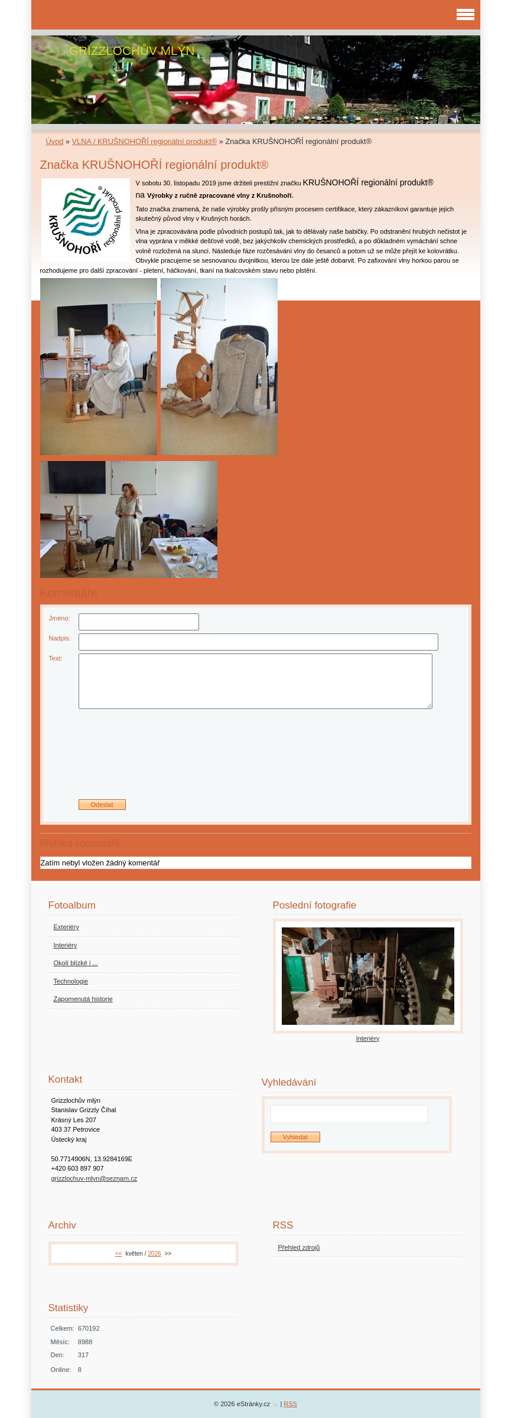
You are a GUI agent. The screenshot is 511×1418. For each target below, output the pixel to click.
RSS (290, 1403)
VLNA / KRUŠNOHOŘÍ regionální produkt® (144, 141)
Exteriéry (66, 926)
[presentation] (256, 759)
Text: (56, 658)
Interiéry (65, 945)
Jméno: (59, 618)
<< (118, 1253)
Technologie (71, 981)
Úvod (55, 141)
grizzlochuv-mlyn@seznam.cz (94, 1178)
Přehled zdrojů (299, 1247)
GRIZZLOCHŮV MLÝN (132, 50)
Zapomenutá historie (83, 998)
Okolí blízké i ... (76, 962)
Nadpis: (60, 638)
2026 (154, 1253)
